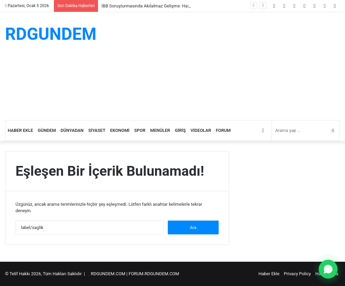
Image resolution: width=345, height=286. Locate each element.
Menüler (160, 130)
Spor (140, 130)
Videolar (200, 130)
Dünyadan (72, 130)
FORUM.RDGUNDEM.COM (154, 273)
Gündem (47, 130)
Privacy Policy (297, 273)
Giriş (180, 130)
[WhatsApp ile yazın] (328, 269)
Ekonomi (120, 130)
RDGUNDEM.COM (108, 273)
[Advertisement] (230, 66)
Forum (223, 130)
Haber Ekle (20, 130)
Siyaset (96, 130)
